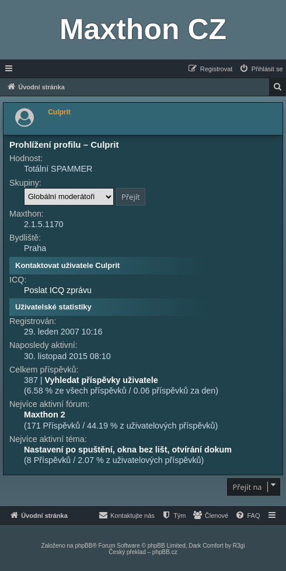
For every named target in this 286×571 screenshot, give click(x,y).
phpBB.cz (164, 552)
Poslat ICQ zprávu (58, 290)
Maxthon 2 (44, 414)
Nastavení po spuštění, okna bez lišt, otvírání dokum (128, 449)
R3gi (239, 545)
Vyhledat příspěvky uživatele (101, 380)
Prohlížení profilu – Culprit (64, 144)
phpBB (83, 545)
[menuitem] (261, 69)
